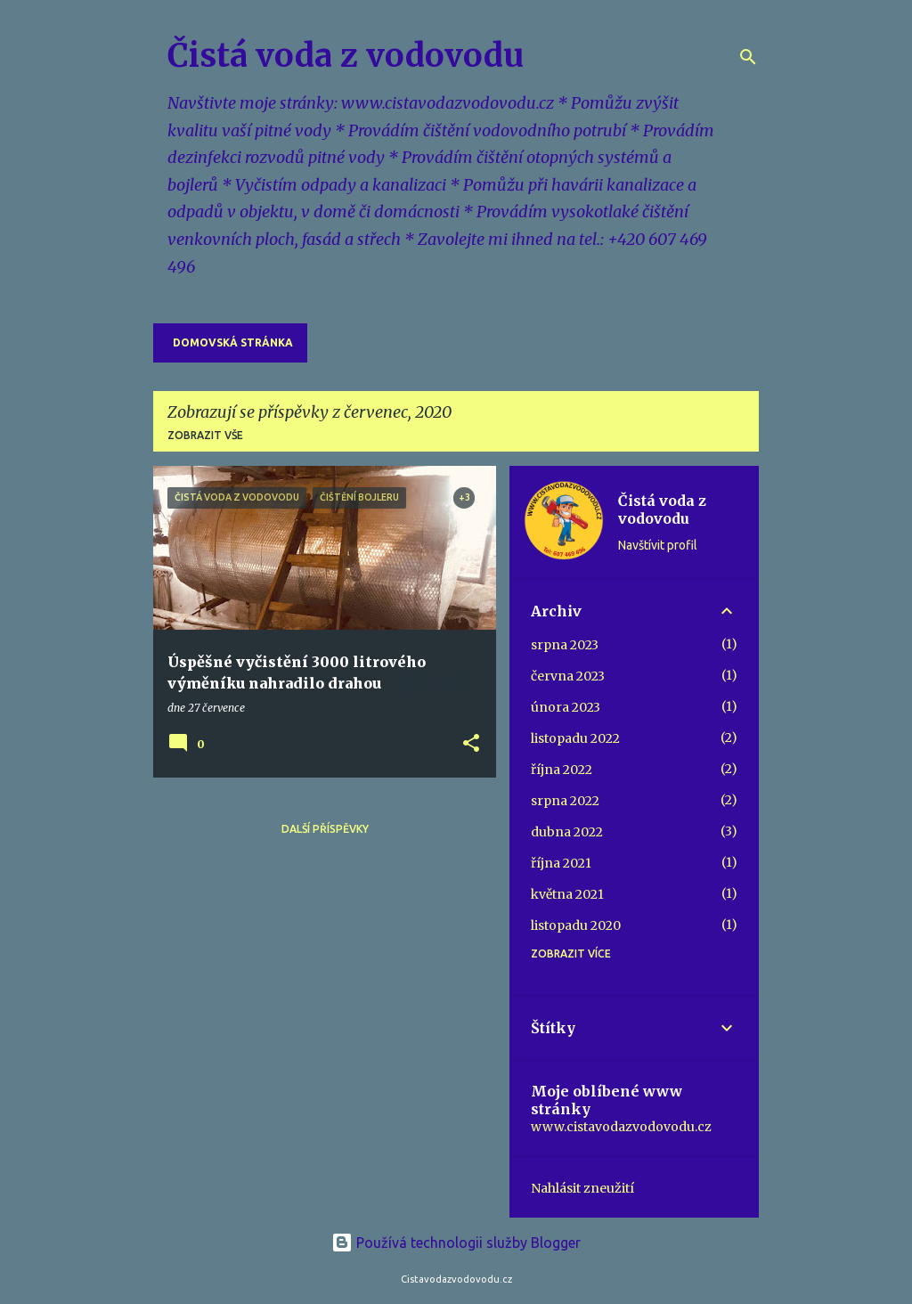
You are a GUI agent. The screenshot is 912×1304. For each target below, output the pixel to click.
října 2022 (561, 770)
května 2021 (567, 894)
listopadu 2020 (576, 925)
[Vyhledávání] (748, 57)
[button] (471, 744)
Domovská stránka (233, 342)
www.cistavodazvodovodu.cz (621, 1127)
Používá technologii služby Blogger (456, 1243)
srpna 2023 (564, 645)
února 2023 (565, 707)
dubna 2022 (567, 832)
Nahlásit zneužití (582, 1188)
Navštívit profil (657, 545)
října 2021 (561, 863)
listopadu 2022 (575, 738)
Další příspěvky (325, 829)
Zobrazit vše (205, 435)
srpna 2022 (565, 801)
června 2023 (568, 676)
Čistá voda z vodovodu (345, 56)
